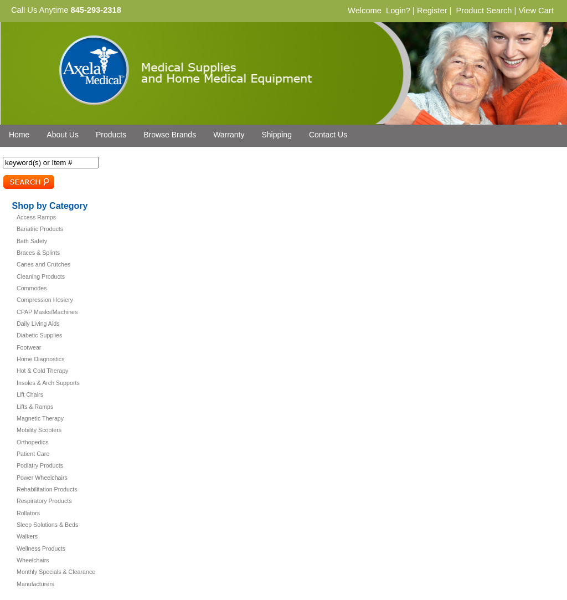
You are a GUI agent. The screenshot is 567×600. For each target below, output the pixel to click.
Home (19, 134)
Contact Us (328, 134)
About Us (63, 134)
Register (432, 10)
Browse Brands (169, 134)
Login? (398, 10)
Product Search (484, 10)
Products (111, 134)
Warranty (228, 134)
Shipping (276, 134)
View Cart (535, 10)
